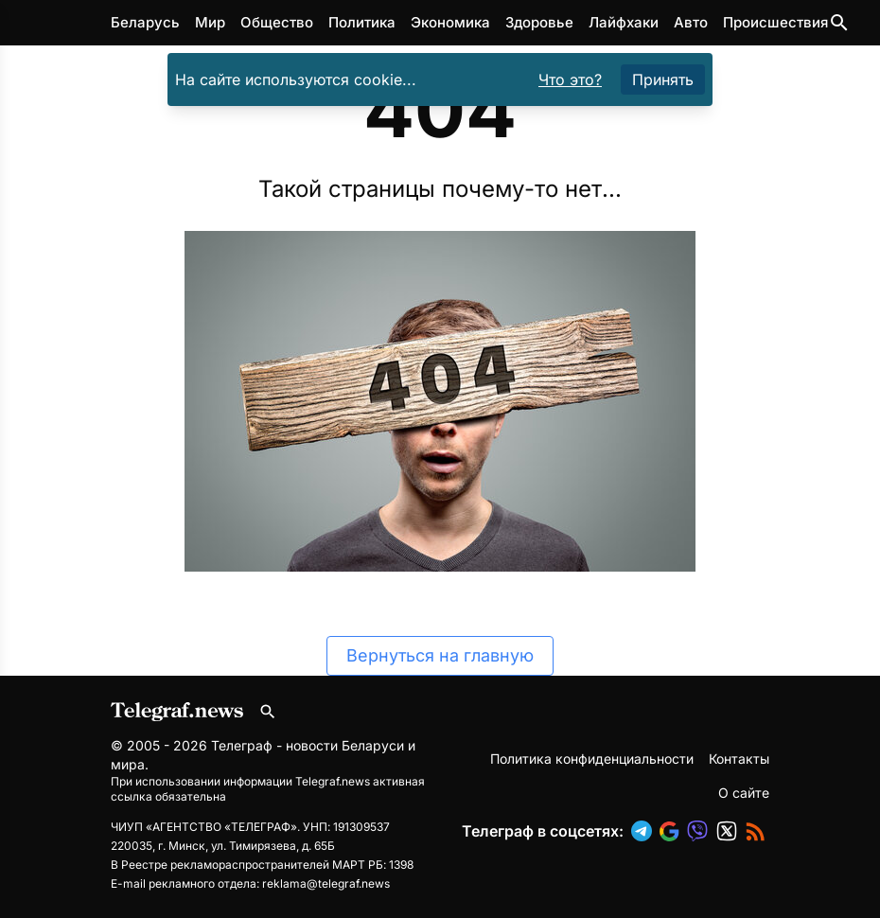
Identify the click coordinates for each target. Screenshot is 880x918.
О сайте (743, 793)
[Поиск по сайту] (839, 22)
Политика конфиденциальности (592, 758)
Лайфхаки (624, 22)
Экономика (450, 22)
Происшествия (775, 22)
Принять (663, 79)
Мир (210, 22)
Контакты (739, 758)
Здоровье (539, 22)
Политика (362, 22)
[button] (645, 831)
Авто (691, 22)
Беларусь (145, 22)
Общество (276, 22)
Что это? (570, 79)
